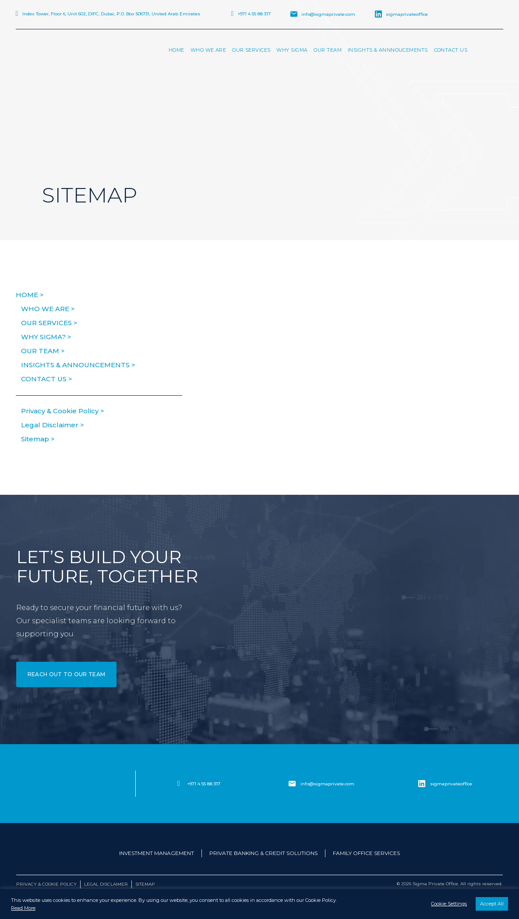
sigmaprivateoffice (407, 14)
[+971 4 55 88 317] (178, 783)
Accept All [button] (492, 904)
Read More (23, 908)
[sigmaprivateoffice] (421, 783)
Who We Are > (48, 309)
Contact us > (46, 379)
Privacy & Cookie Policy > (62, 411)
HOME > (30, 295)
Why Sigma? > (46, 337)
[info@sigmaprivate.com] (292, 783)
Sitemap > (38, 439)
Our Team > (43, 351)
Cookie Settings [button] (449, 904)
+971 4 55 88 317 (254, 14)
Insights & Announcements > (78, 365)
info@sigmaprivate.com (328, 14)
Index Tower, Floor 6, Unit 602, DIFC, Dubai (111, 14)
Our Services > (49, 323)
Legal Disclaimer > (52, 425)
